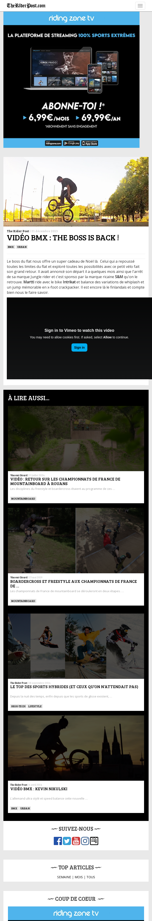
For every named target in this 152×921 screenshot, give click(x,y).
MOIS (79, 877)
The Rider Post (18, 231)
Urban (22, 247)
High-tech (18, 706)
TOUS (90, 877)
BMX (11, 247)
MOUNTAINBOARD (23, 498)
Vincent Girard (18, 475)
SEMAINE (64, 877)
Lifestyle (35, 706)
